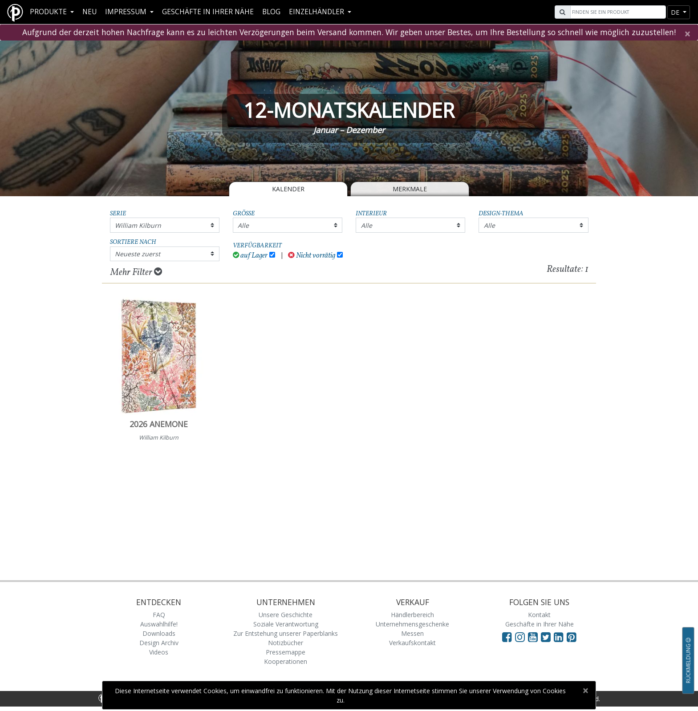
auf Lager (250, 255)
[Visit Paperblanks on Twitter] (547, 636)
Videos (158, 652)
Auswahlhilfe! (159, 624)
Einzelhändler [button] (317, 11)
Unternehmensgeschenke (412, 624)
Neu (89, 11)
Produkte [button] (49, 11)
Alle (243, 225)
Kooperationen (285, 661)
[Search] (617, 12)
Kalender (288, 189)
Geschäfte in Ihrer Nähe (208, 11)
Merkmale (410, 189)
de (676, 12)
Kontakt (539, 614)
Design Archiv (159, 642)
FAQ (159, 614)
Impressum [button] (126, 11)
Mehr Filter (136, 272)
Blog (271, 11)
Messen (412, 633)
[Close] (687, 33)
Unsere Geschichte (285, 614)
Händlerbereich (412, 614)
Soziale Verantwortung (285, 624)
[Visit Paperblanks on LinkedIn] (560, 636)
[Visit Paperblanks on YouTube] (534, 636)
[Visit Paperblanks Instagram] (520, 636)
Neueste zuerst (137, 254)
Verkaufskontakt (412, 642)
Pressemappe (285, 652)
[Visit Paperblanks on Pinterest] (571, 636)
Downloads (158, 633)
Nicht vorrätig (311, 255)
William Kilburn (138, 225)
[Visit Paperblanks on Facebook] (507, 636)
